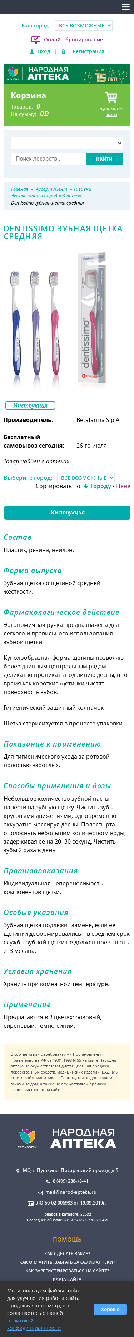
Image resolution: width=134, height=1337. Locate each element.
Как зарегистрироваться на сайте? (67, 1271)
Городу (100, 486)
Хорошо (110, 1309)
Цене (123, 486)
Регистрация (88, 51)
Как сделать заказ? (67, 1254)
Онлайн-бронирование (73, 39)
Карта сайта (67, 1279)
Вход (44, 51)
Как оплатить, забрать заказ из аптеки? (67, 1262)
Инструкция (30, 405)
